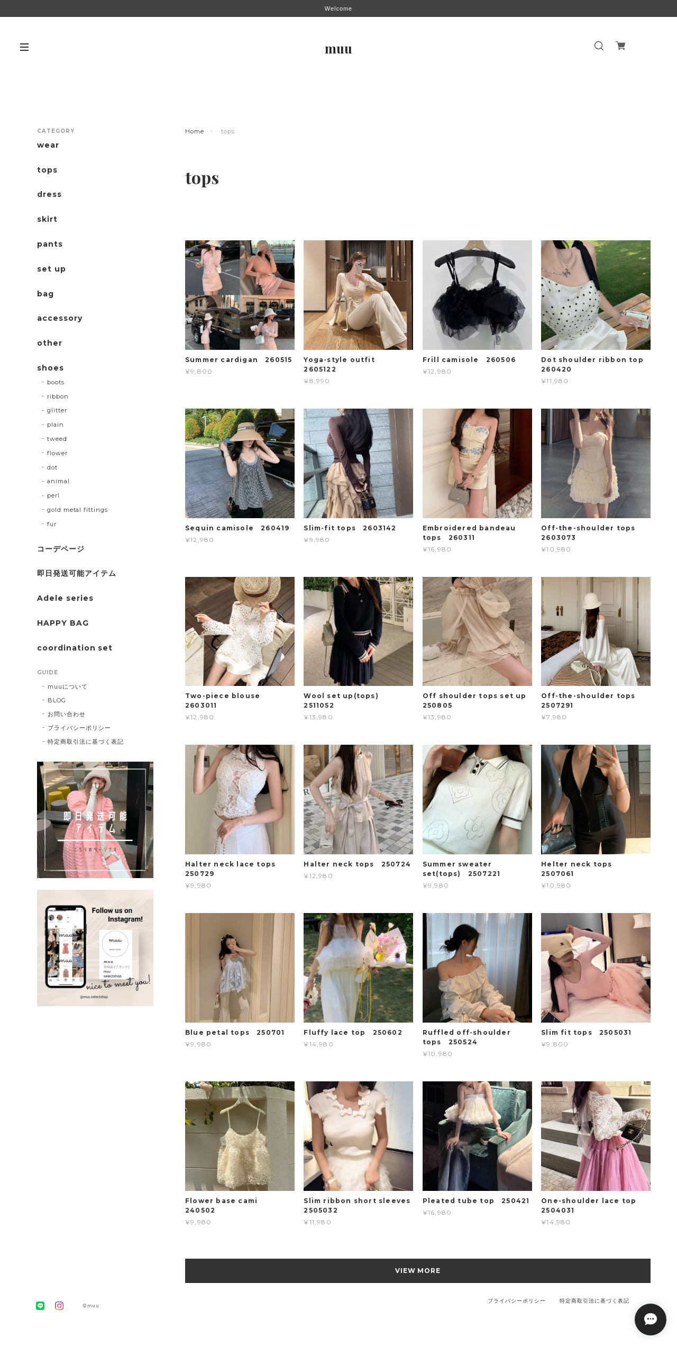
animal (58, 481)
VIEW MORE (418, 1271)
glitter (57, 410)
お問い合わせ (67, 714)
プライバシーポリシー (79, 727)
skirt (47, 219)
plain (55, 424)
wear (48, 145)
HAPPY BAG (63, 623)
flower (57, 453)
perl (53, 495)
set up (51, 269)
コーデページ (61, 549)
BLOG (57, 700)
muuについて (68, 686)
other (49, 343)
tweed (57, 438)
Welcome (338, 8)
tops (47, 170)
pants (50, 244)
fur (52, 524)
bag (45, 294)
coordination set (79, 648)
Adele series (65, 598)
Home (194, 131)
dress (49, 194)
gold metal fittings (77, 509)
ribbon (58, 396)
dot (52, 467)
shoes (50, 368)
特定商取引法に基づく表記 (86, 741)
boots (56, 382)
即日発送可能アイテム (76, 573)
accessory (60, 318)
